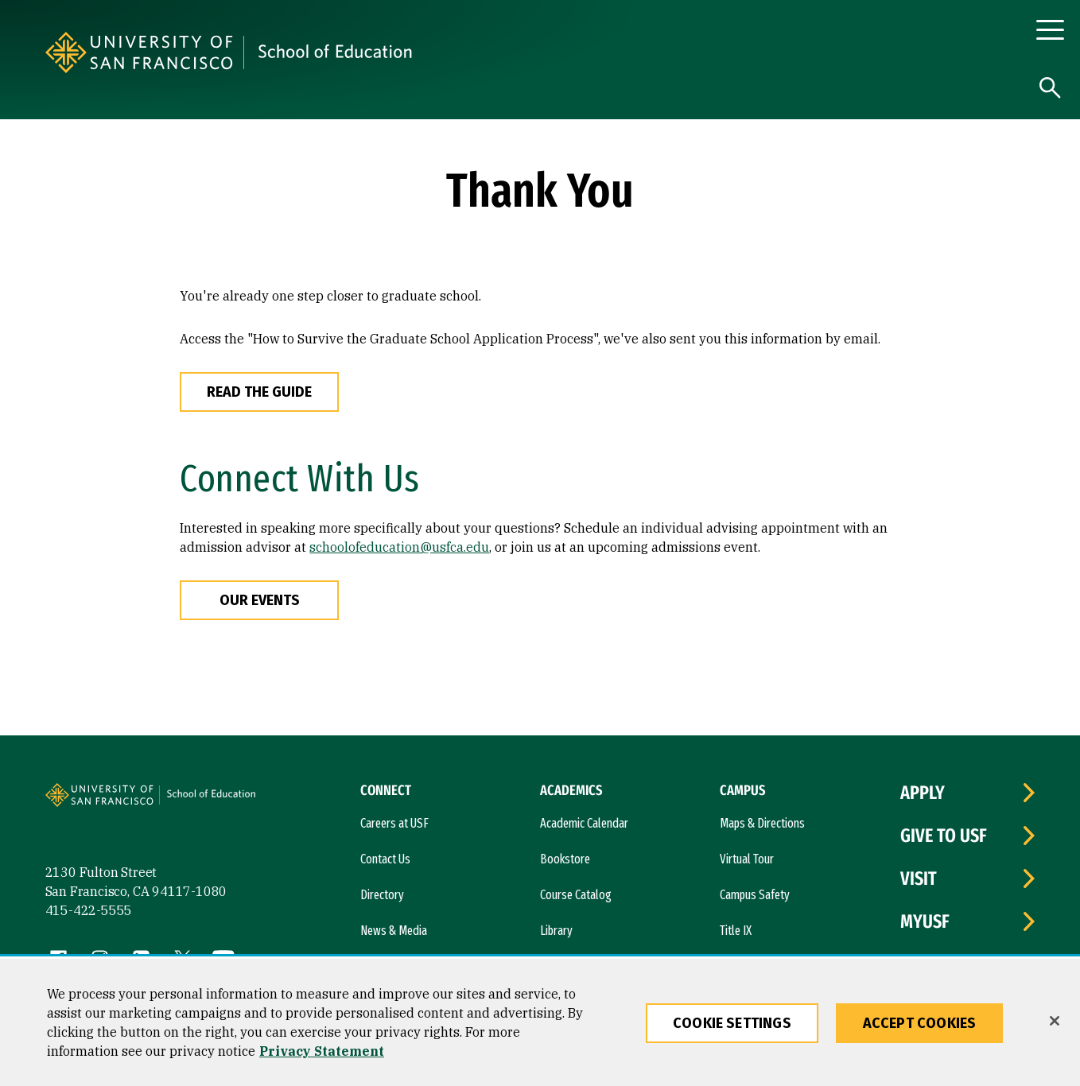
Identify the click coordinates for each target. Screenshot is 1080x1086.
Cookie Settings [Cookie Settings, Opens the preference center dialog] (732, 1023)
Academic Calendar (584, 823)
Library (556, 930)
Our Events (259, 600)
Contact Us (385, 859)
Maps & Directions (762, 823)
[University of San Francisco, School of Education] (449, 52)
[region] (540, 1022)
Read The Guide (259, 392)
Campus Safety (755, 894)
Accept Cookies (920, 1023)
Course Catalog (576, 894)
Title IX (736, 930)
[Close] (1054, 1020)
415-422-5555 (89, 910)
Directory (382, 894)
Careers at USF (394, 823)
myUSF (925, 921)
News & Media (393, 930)
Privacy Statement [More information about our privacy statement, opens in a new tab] (321, 1051)
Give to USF (943, 835)
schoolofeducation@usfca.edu (399, 547)
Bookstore (565, 859)
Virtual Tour (747, 859)
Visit (918, 878)
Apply (922, 792)
